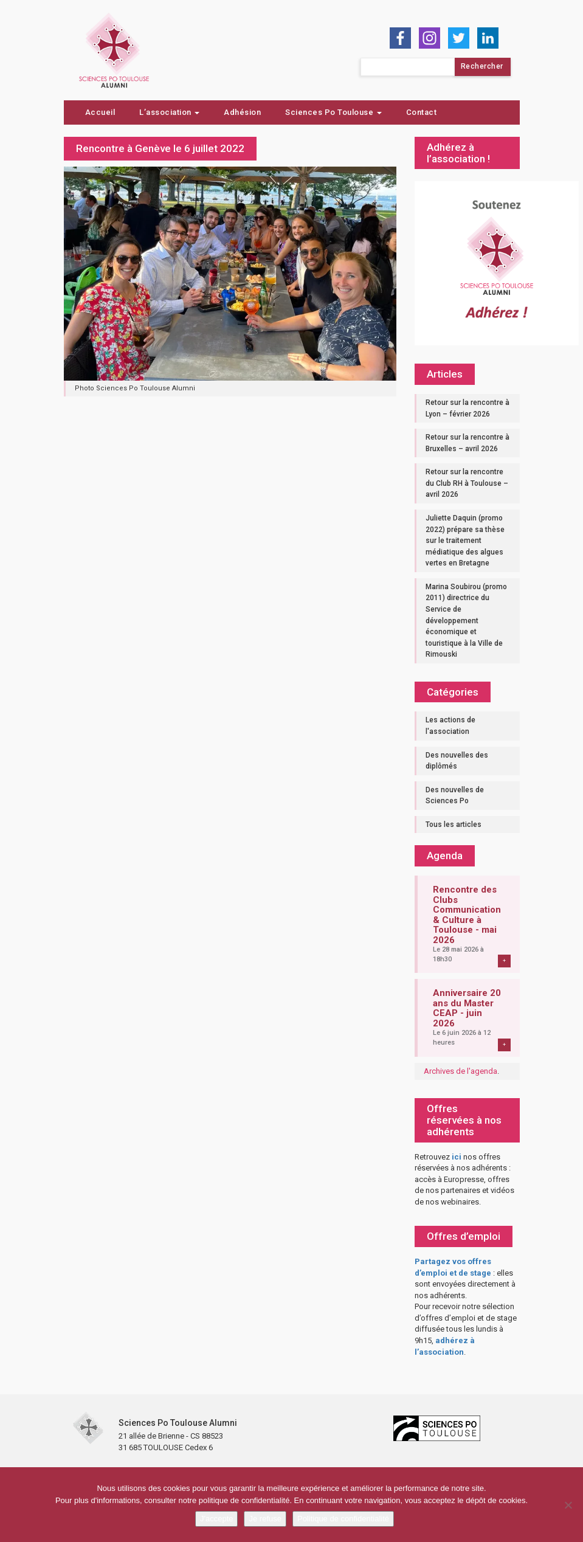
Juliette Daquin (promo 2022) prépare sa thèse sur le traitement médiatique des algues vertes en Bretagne (465, 540)
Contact (421, 112)
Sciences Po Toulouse (333, 112)
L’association (169, 112)
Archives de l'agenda (460, 1071)
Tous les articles (453, 824)
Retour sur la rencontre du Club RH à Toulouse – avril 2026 (467, 483)
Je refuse (265, 1518)
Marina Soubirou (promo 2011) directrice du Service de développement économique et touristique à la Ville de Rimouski (466, 621)
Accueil (100, 112)
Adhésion (242, 112)
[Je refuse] (568, 1505)
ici (456, 1156)
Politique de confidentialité (343, 1518)
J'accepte (216, 1518)
